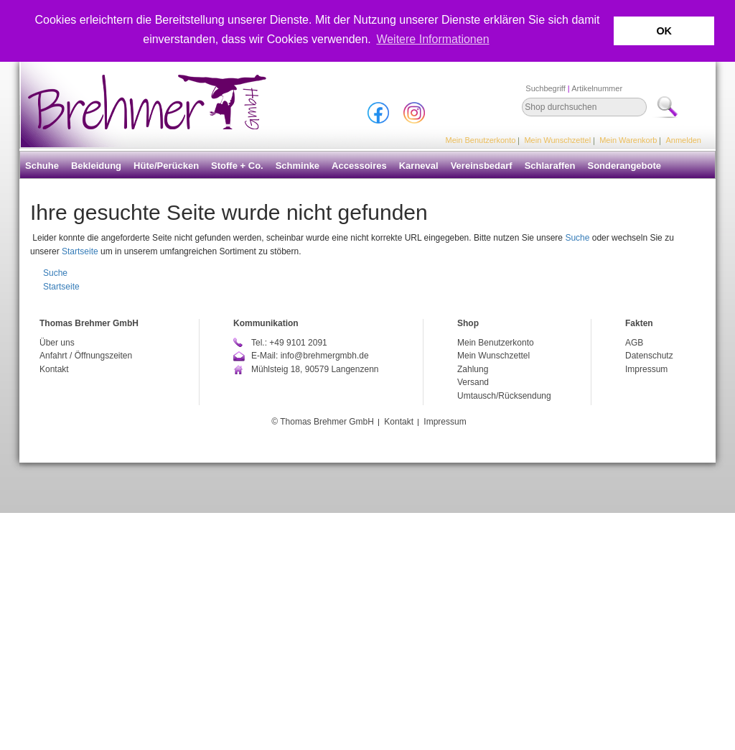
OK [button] (664, 31)
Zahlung (472, 369)
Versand (473, 382)
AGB (634, 343)
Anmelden (683, 140)
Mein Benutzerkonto (481, 140)
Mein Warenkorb (628, 140)
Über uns (57, 343)
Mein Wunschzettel (557, 140)
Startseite (80, 251)
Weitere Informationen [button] (432, 39)
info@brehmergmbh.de (325, 356)
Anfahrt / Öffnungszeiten (85, 356)
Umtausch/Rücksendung (504, 396)
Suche (577, 238)
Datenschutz (649, 356)
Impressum (646, 369)
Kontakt (54, 369)
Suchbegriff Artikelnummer (573, 88)
